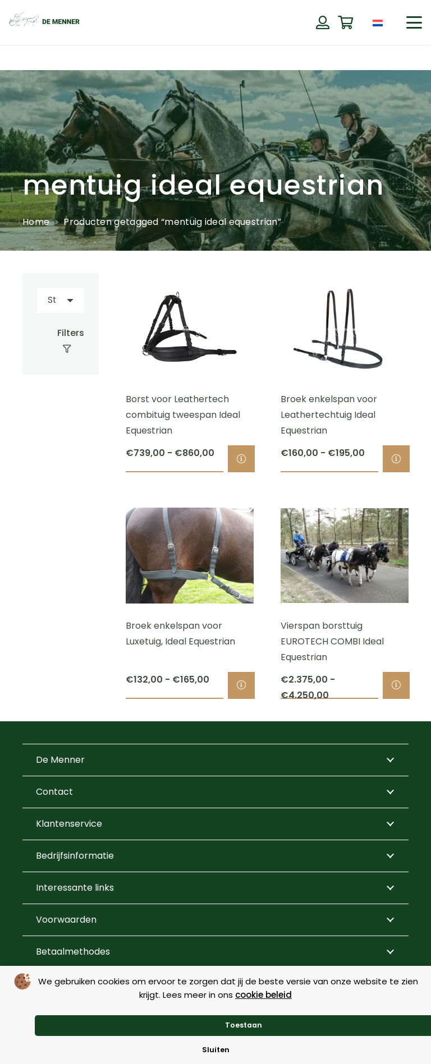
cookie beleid (263, 995)
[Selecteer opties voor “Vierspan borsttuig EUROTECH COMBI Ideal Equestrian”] (396, 685)
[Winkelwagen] (345, 23)
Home (35, 221)
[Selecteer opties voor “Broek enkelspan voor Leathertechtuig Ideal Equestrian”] (396, 459)
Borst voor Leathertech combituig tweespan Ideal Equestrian (183, 415)
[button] (414, 22)
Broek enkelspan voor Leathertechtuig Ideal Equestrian (329, 415)
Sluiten (216, 1049)
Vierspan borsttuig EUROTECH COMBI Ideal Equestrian (332, 641)
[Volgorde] (60, 300)
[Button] (322, 22)
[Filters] (60, 341)
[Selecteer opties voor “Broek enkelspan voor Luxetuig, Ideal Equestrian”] (241, 685)
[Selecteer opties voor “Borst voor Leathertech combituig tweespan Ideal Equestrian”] (241, 459)
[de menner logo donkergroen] (44, 22)
